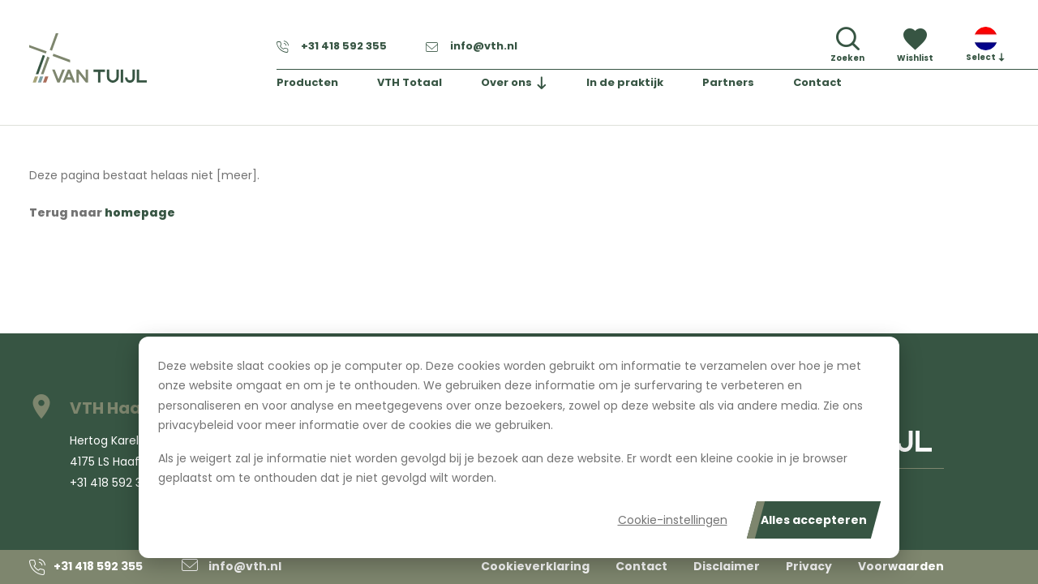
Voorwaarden (901, 566)
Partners (729, 83)
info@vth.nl (471, 46)
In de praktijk (625, 83)
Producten (308, 83)
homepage (140, 212)
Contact (818, 83)
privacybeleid (196, 425)
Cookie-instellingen (672, 520)
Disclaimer (726, 566)
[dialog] (519, 447)
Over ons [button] (507, 83)
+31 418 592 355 (332, 46)
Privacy (809, 566)
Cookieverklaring (535, 566)
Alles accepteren (814, 520)
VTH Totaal (410, 83)
